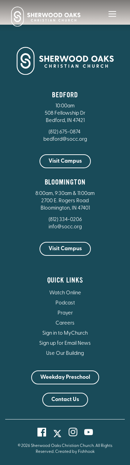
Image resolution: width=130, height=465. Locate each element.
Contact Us (65, 399)
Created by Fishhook (75, 452)
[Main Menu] (112, 18)
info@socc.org (65, 227)
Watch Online (65, 293)
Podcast (65, 303)
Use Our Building (65, 353)
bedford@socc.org (65, 139)
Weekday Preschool (65, 377)
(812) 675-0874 (65, 132)
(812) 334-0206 (65, 219)
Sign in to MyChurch (65, 333)
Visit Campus (65, 161)
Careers (65, 323)
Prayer (65, 313)
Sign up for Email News (65, 343)
